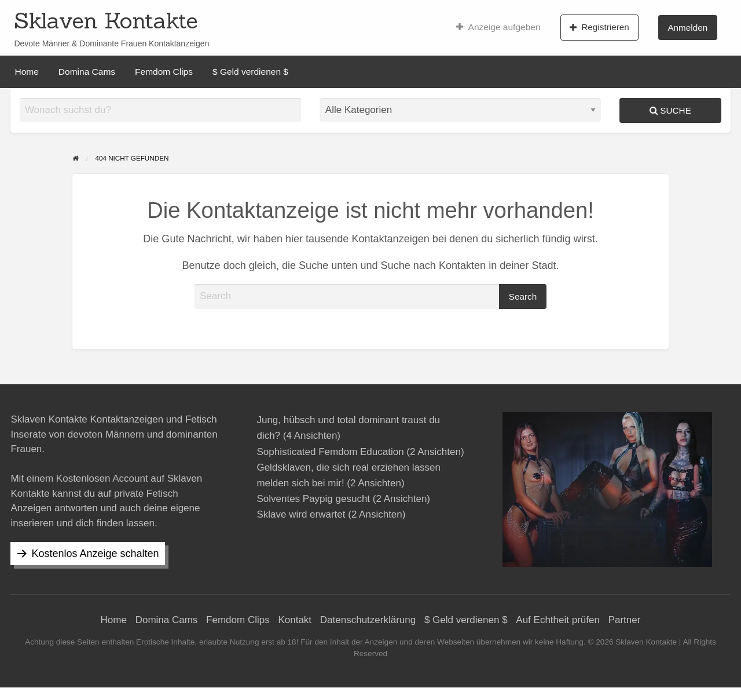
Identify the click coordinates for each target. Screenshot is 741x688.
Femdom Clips (164, 72)
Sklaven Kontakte (106, 20)
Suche (670, 110)
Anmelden (687, 27)
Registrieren (599, 27)
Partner (624, 619)
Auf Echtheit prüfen (558, 619)
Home (27, 72)
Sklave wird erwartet (300, 514)
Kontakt (294, 619)
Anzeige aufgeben (498, 27)
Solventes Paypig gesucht (313, 498)
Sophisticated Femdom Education (329, 451)
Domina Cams (86, 72)
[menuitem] (498, 27)
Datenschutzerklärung (368, 619)
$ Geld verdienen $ (250, 72)
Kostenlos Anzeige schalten (95, 553)
